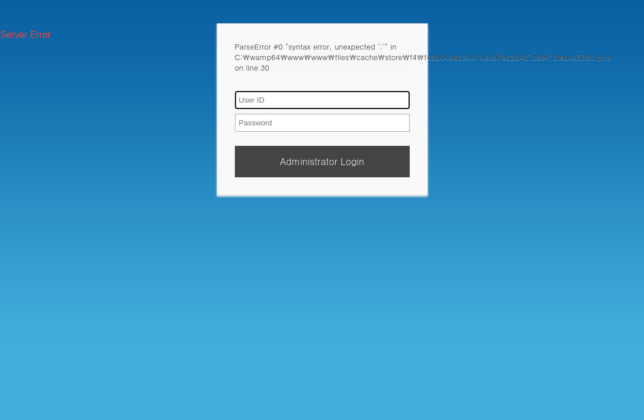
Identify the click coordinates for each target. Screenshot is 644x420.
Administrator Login (322, 161)
